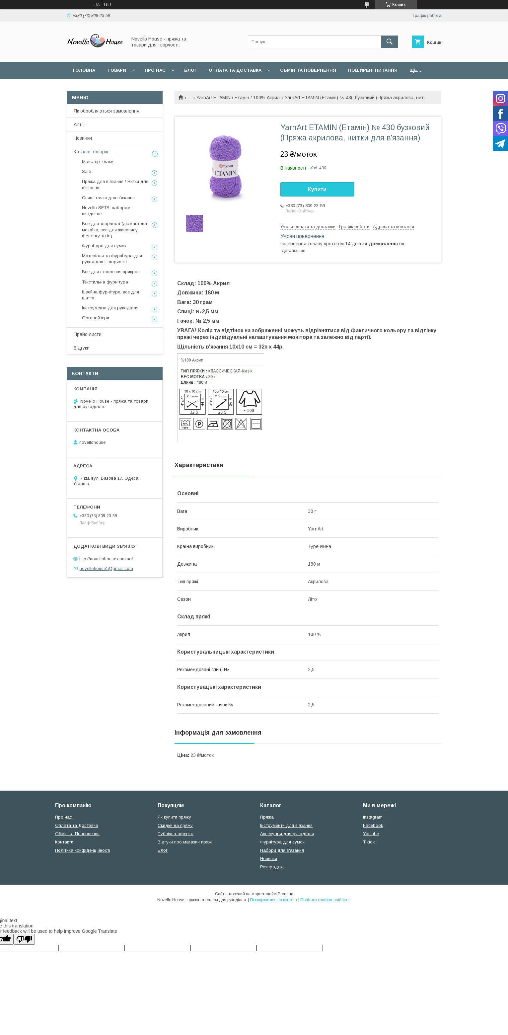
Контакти (64, 841)
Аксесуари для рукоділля (287, 833)
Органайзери (95, 317)
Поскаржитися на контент (273, 900)
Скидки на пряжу (175, 825)
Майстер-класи (97, 161)
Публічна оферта (175, 833)
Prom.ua (285, 894)
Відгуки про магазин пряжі (185, 841)
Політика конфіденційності (82, 850)
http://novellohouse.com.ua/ (106, 558)
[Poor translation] (24, 939)
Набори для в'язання (282, 850)
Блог (190, 70)
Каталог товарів (91, 151)
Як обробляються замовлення (106, 111)
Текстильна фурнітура (105, 281)
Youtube (371, 833)
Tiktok (369, 841)
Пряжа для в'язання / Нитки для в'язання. (115, 184)
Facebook (373, 825)
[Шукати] (389, 42)
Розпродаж (272, 866)
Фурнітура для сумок (104, 245)
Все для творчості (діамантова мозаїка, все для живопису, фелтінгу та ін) (114, 229)
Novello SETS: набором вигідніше (106, 210)
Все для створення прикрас (111, 271)
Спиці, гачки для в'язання (108, 197)
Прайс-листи (88, 334)
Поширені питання (373, 70)
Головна (84, 70)
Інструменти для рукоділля (110, 307)
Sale (86, 171)
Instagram (373, 817)
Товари (116, 70)
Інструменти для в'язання (286, 825)
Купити (317, 189)
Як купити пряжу (174, 817)
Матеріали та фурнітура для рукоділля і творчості (112, 258)
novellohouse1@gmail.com (106, 568)
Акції (79, 124)
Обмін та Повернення (77, 833)
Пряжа (267, 817)
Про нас (155, 70)
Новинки (83, 138)
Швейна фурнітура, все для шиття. (110, 294)
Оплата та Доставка (235, 70)
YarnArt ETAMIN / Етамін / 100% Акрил (238, 97)
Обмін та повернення (308, 70)
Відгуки (82, 348)
